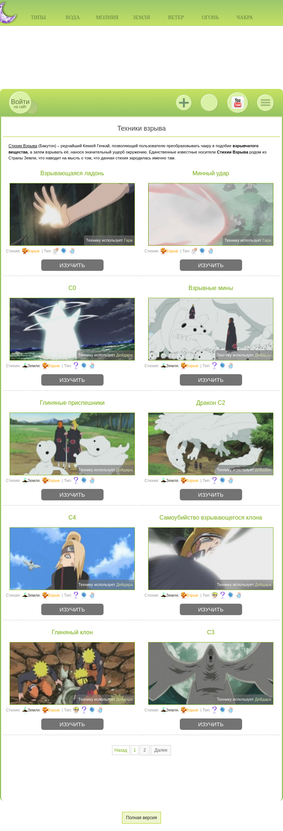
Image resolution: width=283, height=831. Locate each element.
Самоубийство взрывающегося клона (211, 517)
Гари (128, 240)
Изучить (72, 265)
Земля (141, 17)
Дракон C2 (210, 403)
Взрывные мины (211, 288)
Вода (73, 17)
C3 (210, 632)
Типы (38, 17)
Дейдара (124, 355)
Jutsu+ (184, 102)
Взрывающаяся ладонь (72, 173)
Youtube (237, 102)
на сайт (20, 103)
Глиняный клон (72, 632)
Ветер (176, 17)
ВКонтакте (209, 102)
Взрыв (33, 251)
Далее (160, 750)
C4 (72, 517)
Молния (107, 17)
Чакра (245, 17)
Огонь (210, 17)
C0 (72, 288)
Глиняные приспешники (72, 403)
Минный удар (210, 173)
